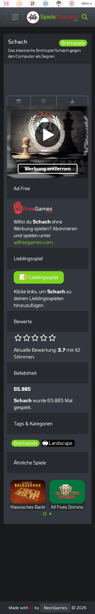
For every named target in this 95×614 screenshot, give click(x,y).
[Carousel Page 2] (50, 514)
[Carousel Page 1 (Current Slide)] (45, 514)
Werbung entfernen (48, 168)
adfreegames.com (33, 242)
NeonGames (55, 607)
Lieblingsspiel (39, 277)
